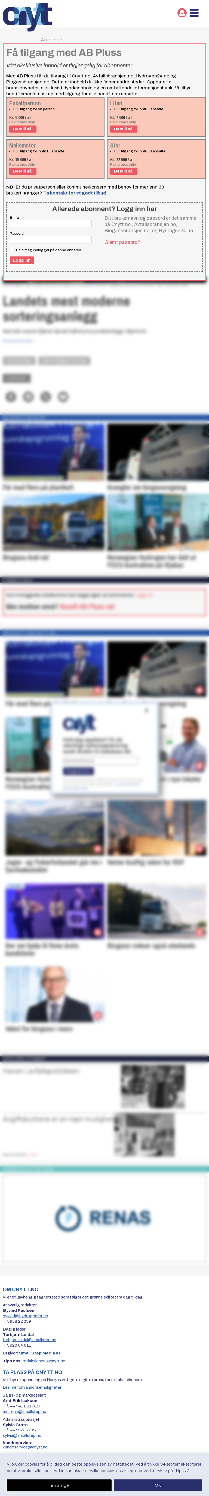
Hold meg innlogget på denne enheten (46, 250)
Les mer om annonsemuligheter (32, 1387)
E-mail (15, 217)
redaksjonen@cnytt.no (44, 1361)
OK (158, 1485)
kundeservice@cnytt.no (25, 1447)
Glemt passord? (122, 242)
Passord (17, 233)
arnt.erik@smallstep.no (24, 1411)
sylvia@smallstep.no (22, 1435)
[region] (104, 1474)
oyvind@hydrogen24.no (25, 1316)
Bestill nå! (23, 129)
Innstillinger (59, 1485)
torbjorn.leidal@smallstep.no (29, 1340)
